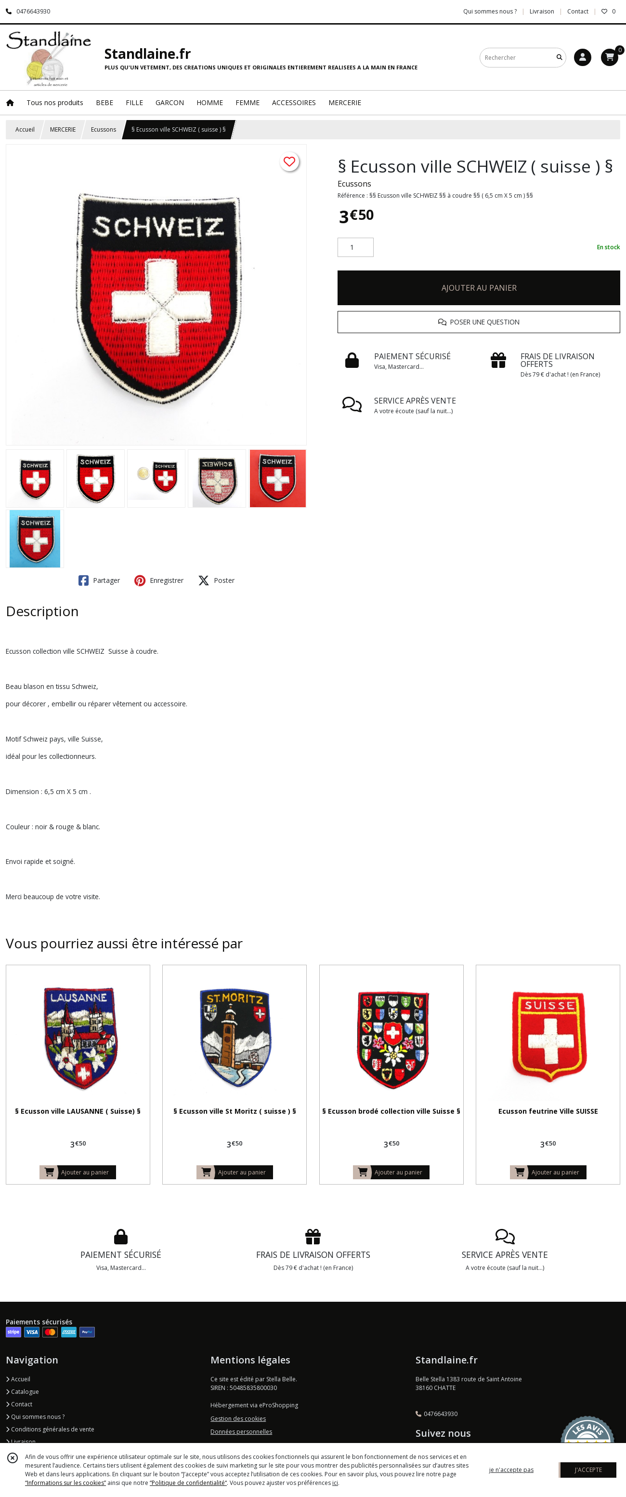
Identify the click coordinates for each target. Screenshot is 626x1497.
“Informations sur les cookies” (65, 1483)
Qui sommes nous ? (35, 1417)
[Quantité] (356, 247)
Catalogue (22, 1392)
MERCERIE (63, 129)
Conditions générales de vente (50, 1429)
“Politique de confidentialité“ (188, 1483)
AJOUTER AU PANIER (479, 288)
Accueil (25, 129)
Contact (577, 11)
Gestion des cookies (238, 1419)
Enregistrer (158, 580)
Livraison (21, 1442)
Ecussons (103, 129)
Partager (99, 580)
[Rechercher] (559, 57)
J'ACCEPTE (588, 1470)
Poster (216, 580)
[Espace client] (582, 57)
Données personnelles (241, 1432)
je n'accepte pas (511, 1470)
